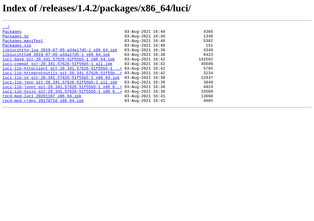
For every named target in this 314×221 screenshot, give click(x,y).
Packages (11, 33)
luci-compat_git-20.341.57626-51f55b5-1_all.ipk (57, 72)
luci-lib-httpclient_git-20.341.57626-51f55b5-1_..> (62, 77)
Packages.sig (16, 49)
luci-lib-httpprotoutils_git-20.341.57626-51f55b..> (62, 83)
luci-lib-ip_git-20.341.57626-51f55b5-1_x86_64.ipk (61, 88)
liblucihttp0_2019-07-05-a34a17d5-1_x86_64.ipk (56, 61)
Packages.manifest (22, 44)
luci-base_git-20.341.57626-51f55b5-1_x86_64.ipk (58, 66)
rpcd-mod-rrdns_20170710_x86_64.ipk (43, 116)
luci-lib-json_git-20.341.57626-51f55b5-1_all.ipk (59, 94)
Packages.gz (15, 38)
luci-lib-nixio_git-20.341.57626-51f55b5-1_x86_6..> (62, 105)
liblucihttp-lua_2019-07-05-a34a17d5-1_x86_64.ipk (59, 55)
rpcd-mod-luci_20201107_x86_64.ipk (41, 110)
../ (6, 27)
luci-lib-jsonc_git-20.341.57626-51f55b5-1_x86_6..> (62, 99)
